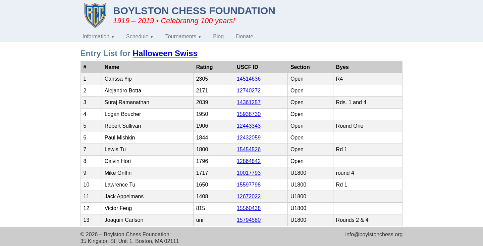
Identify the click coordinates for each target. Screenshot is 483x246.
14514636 (249, 79)
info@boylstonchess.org (373, 234)
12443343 (249, 126)
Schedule (137, 36)
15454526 (249, 149)
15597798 (249, 185)
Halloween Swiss (165, 53)
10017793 (249, 173)
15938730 (249, 114)
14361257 (249, 102)
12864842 (249, 161)
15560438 (249, 208)
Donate (245, 36)
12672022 (249, 196)
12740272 (249, 90)
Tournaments (181, 36)
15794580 (249, 220)
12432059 (249, 137)
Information (96, 36)
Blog (218, 36)
